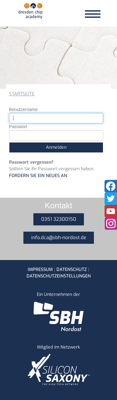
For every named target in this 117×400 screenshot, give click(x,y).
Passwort (18, 126)
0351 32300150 (58, 219)
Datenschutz (71, 269)
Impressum (40, 269)
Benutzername (23, 109)
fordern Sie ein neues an (38, 176)
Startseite (22, 94)
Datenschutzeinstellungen (59, 276)
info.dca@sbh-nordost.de (58, 237)
